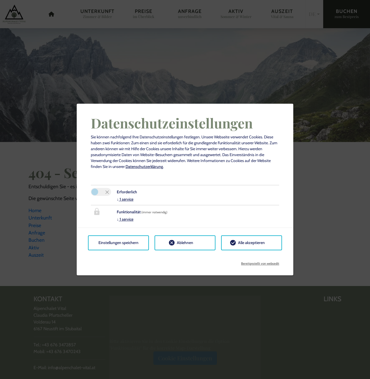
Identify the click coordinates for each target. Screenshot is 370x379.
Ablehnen (185, 242)
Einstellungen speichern (118, 242)
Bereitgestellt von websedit (260, 261)
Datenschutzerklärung (144, 166)
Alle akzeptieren (251, 242)
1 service (125, 199)
